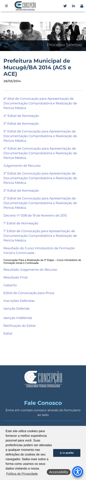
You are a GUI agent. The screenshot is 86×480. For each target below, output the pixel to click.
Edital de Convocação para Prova (28, 293)
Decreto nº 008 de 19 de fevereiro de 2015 (35, 216)
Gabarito (10, 285)
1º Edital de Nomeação (20, 223)
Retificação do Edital (19, 326)
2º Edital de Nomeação (21, 191)
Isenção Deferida (16, 309)
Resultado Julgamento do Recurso (30, 270)
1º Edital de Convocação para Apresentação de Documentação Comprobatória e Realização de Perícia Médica (40, 235)
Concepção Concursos (26, 6)
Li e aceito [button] (67, 452)
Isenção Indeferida (17, 318)
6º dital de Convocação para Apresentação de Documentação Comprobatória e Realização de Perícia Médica (40, 103)
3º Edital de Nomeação (21, 124)
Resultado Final (15, 277)
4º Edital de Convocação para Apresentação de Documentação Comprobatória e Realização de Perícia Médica (40, 153)
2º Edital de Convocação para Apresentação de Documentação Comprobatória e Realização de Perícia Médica (40, 203)
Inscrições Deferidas (19, 301)
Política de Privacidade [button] (22, 474)
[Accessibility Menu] (77, 471)
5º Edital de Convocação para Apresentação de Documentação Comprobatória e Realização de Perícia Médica (40, 136)
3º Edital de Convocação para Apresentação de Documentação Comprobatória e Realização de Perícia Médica (40, 178)
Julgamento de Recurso (22, 166)
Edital (7, 334)
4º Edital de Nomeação (21, 116)
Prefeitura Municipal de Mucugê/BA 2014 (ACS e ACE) (37, 67)
